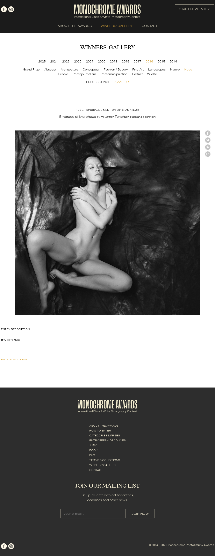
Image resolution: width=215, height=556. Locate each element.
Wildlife (152, 74)
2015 (161, 61)
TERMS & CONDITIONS (104, 460)
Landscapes (157, 69)
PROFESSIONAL (98, 82)
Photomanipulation (114, 74)
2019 (113, 61)
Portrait (137, 74)
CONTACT (150, 26)
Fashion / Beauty (116, 69)
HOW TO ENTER (100, 430)
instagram (11, 9)
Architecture (69, 69)
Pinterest (207, 147)
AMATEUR (121, 82)
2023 (66, 61)
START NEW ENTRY (194, 9)
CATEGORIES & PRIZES (104, 435)
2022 (77, 61)
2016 (149, 61)
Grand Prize (31, 69)
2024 (54, 61)
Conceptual (91, 69)
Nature (175, 69)
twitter (207, 140)
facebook (4, 9)
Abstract (50, 69)
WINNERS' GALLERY (117, 26)
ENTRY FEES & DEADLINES (107, 440)
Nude (188, 69)
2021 (89, 61)
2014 (173, 61)
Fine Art (138, 69)
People (63, 74)
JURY (93, 445)
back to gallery (14, 359)
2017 (137, 61)
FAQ (92, 455)
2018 (125, 61)
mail (207, 154)
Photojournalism (84, 74)
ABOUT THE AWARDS (75, 26)
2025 (42, 61)
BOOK (93, 450)
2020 (101, 61)
